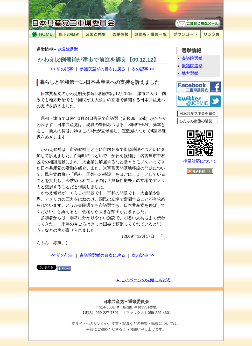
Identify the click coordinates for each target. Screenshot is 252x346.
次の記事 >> (143, 69)
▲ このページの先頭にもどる (143, 280)
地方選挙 (190, 73)
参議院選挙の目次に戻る (102, 69)
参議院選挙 (67, 49)
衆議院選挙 (192, 66)
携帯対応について (199, 161)
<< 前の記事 (62, 69)
